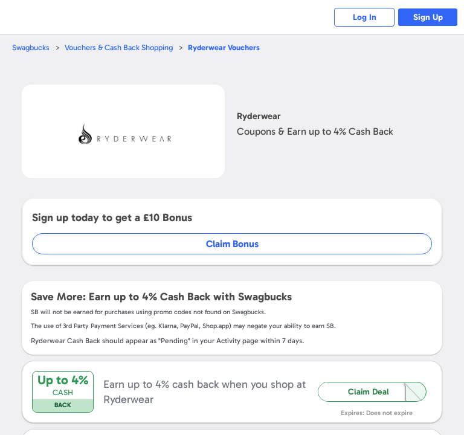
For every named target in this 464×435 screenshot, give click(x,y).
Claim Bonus (232, 244)
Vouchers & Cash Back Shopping (119, 47)
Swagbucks (31, 47)
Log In (364, 17)
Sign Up (428, 17)
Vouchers (224, 47)
